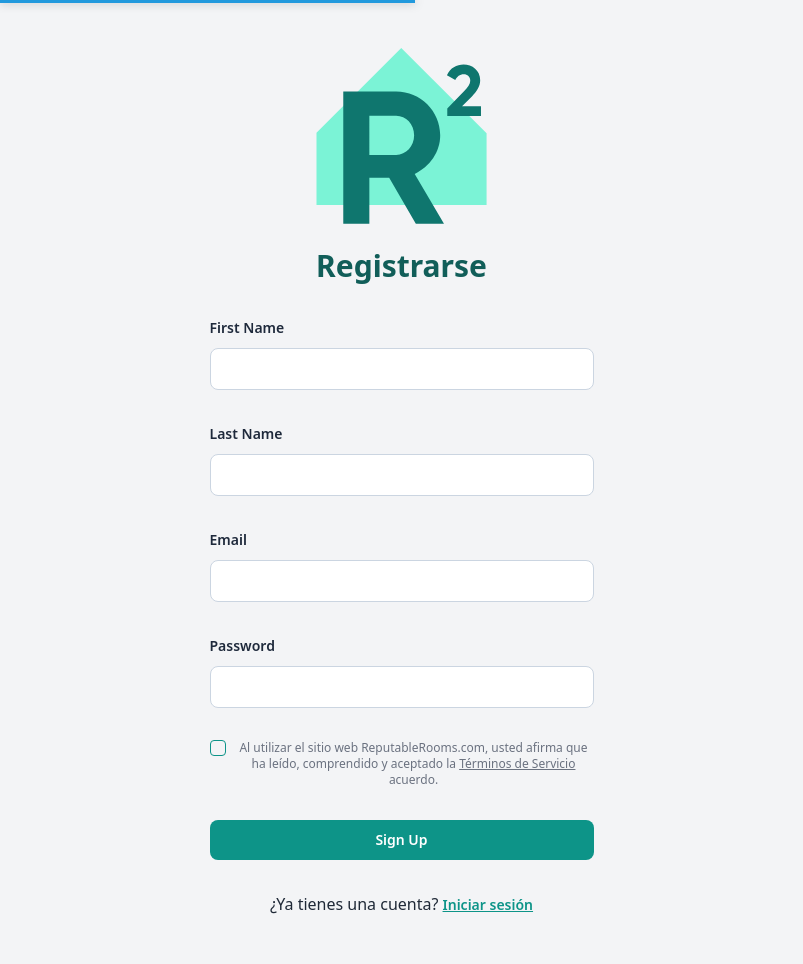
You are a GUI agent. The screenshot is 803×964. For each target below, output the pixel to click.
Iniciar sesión (488, 904)
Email (228, 539)
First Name (247, 327)
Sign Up (401, 839)
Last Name (246, 433)
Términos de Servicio (517, 763)
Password (242, 645)
